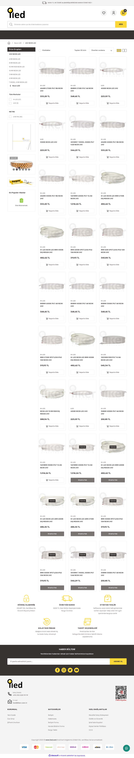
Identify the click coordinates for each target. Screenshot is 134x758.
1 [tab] (13, 169)
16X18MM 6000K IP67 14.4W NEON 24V (81, 197)
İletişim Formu (53, 723)
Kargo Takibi (52, 731)
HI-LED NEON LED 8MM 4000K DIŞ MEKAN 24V (82, 358)
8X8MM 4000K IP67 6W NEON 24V (82, 305)
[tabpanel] (21, 165)
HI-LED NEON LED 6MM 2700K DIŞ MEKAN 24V (82, 520)
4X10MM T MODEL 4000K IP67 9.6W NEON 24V (82, 143)
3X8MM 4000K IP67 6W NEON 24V (112, 412)
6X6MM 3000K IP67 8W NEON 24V (51, 197)
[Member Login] (113, 13)
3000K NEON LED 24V (48, 142)
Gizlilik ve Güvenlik (96, 719)
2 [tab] (16, 169)
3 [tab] (19, 169)
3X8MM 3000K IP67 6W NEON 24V (112, 574)
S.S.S (91, 731)
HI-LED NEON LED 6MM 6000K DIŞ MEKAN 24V (51, 520)
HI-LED (43, 86)
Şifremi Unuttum (13, 723)
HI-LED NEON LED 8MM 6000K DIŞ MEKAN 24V (112, 466)
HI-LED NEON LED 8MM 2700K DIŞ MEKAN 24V (112, 197)
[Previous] (10, 165)
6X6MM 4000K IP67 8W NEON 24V (112, 143)
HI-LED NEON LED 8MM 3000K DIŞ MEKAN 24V (51, 251)
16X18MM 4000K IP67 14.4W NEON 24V (81, 466)
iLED (102, 86)
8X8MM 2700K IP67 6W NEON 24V (82, 89)
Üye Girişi (10, 719)
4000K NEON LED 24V (109, 88)
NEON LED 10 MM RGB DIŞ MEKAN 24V (50, 412)
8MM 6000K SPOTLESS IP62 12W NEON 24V (81, 251)
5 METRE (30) (18, 117)
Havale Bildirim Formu (56, 727)
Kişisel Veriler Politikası (97, 727)
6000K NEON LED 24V (79, 411)
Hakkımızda (52, 719)
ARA (121, 24)
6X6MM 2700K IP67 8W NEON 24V (51, 89)
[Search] (67, 24)
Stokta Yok (82, 480)
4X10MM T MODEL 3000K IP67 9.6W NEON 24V (82, 574)
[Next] (32, 165)
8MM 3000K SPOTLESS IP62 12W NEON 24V (51, 574)
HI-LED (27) (17, 99)
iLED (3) (16, 103)
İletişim (50, 716)
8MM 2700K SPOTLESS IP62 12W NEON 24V (51, 358)
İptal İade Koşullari (96, 723)
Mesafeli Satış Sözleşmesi (98, 716)
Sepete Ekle (52, 103)
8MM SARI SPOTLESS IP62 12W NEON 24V (113, 251)
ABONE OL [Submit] (118, 661)
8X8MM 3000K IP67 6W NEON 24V (112, 305)
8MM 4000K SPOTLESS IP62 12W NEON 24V (112, 520)
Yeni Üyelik (11, 716)
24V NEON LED (30, 43)
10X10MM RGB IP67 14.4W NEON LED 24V (111, 358)
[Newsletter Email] (67, 661)
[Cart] (123, 13)
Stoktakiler (46, 50)
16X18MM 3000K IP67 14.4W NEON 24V (51, 466)
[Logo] (16, 13)
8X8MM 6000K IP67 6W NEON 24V (51, 305)
